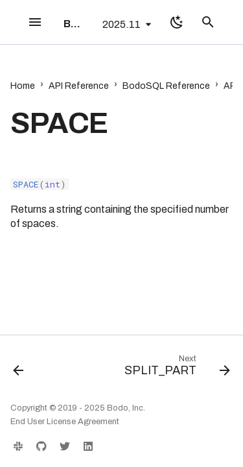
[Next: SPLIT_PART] (175, 368)
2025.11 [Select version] (121, 24)
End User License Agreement (64, 421)
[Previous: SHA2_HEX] (18, 368)
